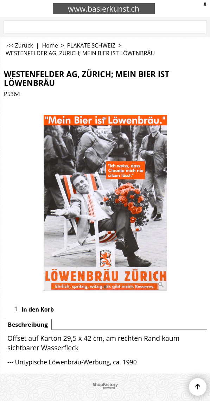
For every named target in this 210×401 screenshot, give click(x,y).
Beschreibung (28, 324)
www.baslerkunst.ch (103, 9)
